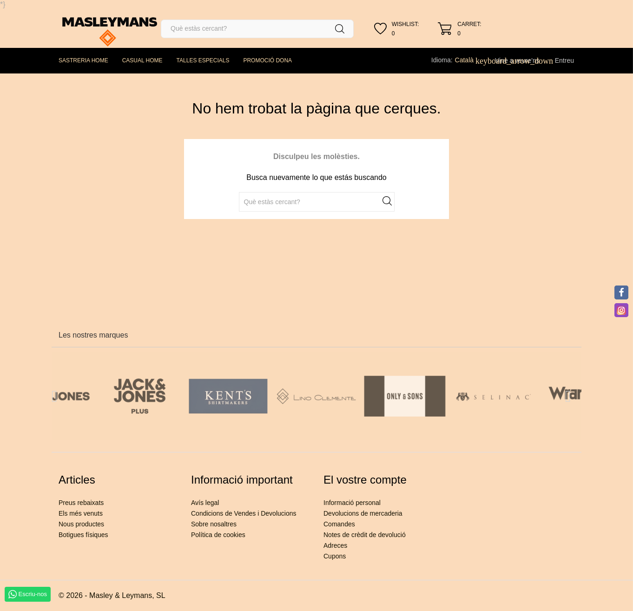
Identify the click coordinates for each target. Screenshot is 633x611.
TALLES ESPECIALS (203, 60)
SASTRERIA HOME (83, 60)
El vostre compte (365, 479)
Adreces (335, 545)
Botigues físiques (83, 534)
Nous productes (81, 524)
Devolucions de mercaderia (362, 513)
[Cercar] (257, 29)
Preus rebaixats (81, 502)
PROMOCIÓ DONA (267, 60)
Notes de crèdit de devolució (364, 534)
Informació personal (352, 502)
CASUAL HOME (142, 60)
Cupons (334, 556)
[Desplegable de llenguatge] (469, 60)
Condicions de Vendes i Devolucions (243, 513)
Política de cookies (218, 534)
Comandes (339, 524)
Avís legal (205, 502)
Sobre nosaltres (214, 524)
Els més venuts (81, 513)
